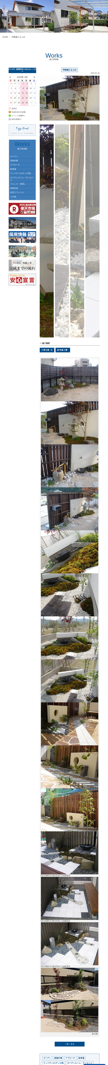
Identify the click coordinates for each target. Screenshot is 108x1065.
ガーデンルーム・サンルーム (21, 179)
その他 (13, 197)
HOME (5, 37)
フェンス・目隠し (18, 184)
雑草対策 (14, 188)
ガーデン (14, 156)
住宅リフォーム (17, 192)
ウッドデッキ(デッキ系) (20, 173)
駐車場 (13, 169)
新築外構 (14, 161)
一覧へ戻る (69, 1044)
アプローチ (15, 165)
